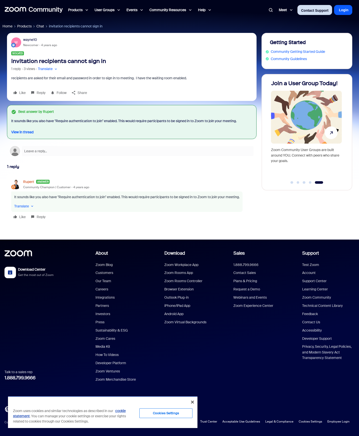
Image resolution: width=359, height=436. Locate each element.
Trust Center (208, 422)
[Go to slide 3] (304, 182)
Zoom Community (316, 297)
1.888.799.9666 (19, 378)
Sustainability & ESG (111, 330)
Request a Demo (246, 289)
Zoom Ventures (107, 371)
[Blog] (7, 409)
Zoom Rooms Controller (183, 281)
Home (7, 26)
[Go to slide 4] (310, 182)
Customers (104, 272)
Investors (102, 314)
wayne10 (30, 39)
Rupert (28, 181)
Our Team (103, 281)
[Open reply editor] (132, 151)
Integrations (105, 297)
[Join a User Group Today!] (306, 130)
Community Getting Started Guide (298, 51)
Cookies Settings (310, 422)
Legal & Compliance (279, 422)
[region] (102, 412)
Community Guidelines (289, 59)
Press (99, 322)
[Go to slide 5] (319, 182)
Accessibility (312, 330)
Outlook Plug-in (176, 297)
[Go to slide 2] (298, 182)
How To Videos (107, 354)
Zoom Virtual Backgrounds (185, 322)
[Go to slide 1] (292, 182)
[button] (48, 69)
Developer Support (317, 338)
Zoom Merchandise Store (115, 379)
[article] (131, 200)
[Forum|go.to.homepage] (33, 10)
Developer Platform (110, 363)
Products (24, 26)
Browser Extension (179, 289)
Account (309, 272)
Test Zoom (310, 264)
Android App (173, 314)
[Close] (192, 402)
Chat (40, 26)
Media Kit (102, 346)
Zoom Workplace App (181, 264)
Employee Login (338, 422)
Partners (102, 305)
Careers (101, 289)
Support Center (314, 281)
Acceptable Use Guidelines (241, 422)
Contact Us (311, 322)
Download (174, 253)
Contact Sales (244, 272)
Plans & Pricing (245, 281)
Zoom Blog (104, 264)
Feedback (310, 314)
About (101, 253)
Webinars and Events (250, 297)
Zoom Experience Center (253, 305)
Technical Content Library (322, 305)
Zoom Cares (105, 338)
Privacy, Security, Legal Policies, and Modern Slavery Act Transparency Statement (327, 352)
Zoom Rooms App (178, 272)
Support (310, 253)
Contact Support (315, 10)
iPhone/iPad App (177, 305)
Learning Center (315, 289)
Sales (239, 253)
